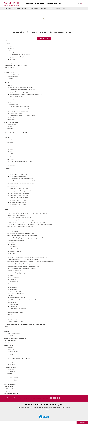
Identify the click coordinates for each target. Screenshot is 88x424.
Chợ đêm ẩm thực (10, 314)
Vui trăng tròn (10, 275)
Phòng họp (9, 353)
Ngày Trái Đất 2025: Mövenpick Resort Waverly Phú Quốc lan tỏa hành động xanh (23, 266)
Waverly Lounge (10, 50)
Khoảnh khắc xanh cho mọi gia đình (16, 113)
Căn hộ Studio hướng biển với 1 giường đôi (18, 202)
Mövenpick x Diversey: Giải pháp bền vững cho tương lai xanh (19, 263)
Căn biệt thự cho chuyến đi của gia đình (15, 312)
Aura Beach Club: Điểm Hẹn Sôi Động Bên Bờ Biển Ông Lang (19, 212)
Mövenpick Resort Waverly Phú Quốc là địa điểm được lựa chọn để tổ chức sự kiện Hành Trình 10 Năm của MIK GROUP (30, 261)
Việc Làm (6, 328)
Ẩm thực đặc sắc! (13, 279)
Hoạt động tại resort (11, 165)
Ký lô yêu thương (10, 316)
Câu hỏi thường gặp (11, 119)
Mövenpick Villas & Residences (13, 186)
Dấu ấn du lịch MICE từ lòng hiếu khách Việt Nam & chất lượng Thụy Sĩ (23, 356)
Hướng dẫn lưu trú (11, 371)
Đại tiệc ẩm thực (13, 249)
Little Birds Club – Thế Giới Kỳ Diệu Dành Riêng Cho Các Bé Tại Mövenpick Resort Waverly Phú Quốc (27, 257)
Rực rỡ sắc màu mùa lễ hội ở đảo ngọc (15, 321)
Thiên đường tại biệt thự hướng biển (14, 270)
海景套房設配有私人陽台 (10, 340)
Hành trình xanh (10, 369)
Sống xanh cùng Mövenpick (12, 104)
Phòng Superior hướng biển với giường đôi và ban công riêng (21, 178)
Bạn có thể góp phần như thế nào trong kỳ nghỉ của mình (20, 106)
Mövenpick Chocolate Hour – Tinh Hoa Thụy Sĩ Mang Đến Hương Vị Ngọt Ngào (22, 259)
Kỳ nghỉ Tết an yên (13, 306)
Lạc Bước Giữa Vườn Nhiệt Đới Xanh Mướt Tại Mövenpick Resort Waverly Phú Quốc (23, 255)
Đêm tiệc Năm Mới (13, 289)
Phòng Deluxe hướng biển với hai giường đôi (18, 174)
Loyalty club (7, 137)
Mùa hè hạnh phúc (11, 295)
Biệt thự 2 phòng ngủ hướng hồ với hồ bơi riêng (19, 195)
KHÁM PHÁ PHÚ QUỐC (12, 375)
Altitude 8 (9, 43)
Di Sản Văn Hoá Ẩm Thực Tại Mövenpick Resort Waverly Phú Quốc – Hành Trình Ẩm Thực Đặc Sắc (26, 222)
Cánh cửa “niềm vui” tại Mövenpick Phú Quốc (16, 215)
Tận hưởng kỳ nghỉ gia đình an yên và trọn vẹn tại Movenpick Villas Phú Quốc (22, 299)
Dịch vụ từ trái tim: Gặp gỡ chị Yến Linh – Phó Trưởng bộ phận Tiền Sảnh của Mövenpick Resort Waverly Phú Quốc (29, 224)
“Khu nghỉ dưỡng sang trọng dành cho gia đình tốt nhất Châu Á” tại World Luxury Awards (27, 99)
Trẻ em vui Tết (7, 391)
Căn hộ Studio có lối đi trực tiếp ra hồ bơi (18, 200)
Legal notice (7, 135)
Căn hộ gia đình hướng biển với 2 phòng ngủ (18, 199)
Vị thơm (11, 155)
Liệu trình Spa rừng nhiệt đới (15, 291)
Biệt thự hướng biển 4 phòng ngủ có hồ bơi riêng (19, 191)
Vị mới (11, 156)
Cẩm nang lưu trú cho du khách (16, 109)
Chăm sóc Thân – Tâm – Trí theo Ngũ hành (15, 293)
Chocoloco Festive (9, 72)
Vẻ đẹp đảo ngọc (13, 253)
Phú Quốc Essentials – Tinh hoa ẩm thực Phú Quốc (20, 54)
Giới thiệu (8, 8)
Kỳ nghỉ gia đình (10, 242)
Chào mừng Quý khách (10, 367)
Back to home (44, 38)
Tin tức (6, 209)
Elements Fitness (10, 163)
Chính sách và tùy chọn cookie (12, 70)
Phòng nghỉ (16, 8)
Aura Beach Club (10, 48)
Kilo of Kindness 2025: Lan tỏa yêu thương (15, 240)
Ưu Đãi (24, 8)
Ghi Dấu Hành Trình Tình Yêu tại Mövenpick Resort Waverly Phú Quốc (21, 233)
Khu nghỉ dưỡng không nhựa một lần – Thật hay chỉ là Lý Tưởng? (22, 115)
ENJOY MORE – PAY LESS (12, 228)
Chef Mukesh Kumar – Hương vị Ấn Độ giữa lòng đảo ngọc (18, 219)
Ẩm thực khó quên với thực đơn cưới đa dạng (15, 63)
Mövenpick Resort (10, 170)
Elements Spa (10, 142)
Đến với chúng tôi (10, 117)
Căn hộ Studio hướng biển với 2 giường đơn (18, 204)
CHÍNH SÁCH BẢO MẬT (15, 398)
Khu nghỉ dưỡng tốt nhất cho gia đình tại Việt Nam (19, 91)
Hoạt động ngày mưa (14, 281)
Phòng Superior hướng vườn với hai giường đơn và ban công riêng (22, 181)
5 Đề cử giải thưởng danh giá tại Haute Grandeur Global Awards (22, 87)
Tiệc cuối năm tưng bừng (12, 300)
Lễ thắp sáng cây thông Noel (12, 74)
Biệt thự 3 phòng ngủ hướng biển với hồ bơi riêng (19, 193)
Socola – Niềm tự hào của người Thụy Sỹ (18, 56)
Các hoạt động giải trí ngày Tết (11, 393)
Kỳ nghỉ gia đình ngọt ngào (15, 277)
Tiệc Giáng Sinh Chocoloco (12, 76)
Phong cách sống (33, 8)
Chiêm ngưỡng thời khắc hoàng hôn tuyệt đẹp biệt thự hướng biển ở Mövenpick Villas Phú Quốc (25, 220)
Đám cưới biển (8, 342)
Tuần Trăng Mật (10, 335)
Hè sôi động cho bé (11, 364)
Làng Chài (9, 46)
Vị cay (11, 146)
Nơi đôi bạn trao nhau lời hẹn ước (13, 333)
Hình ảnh (9, 102)
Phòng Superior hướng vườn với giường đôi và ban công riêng (21, 183)
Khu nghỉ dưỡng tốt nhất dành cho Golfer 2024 (19, 92)
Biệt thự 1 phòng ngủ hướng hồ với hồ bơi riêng (19, 197)
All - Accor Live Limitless (40, 398)
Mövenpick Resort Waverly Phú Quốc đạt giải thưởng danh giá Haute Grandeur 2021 (26, 94)
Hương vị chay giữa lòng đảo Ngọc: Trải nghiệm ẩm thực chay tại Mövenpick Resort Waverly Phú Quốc (27, 237)
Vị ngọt (11, 149)
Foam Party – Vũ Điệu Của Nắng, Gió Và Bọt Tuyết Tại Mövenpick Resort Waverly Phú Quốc (25, 229)
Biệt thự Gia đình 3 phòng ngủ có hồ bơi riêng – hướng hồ (21, 190)
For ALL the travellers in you (12, 231)
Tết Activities (9, 130)
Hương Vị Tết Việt (8, 386)
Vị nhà (11, 151)
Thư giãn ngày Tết (8, 388)
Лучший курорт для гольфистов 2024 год (15, 338)
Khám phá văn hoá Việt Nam (11, 122)
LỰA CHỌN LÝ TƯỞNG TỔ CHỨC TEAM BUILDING (20, 358)
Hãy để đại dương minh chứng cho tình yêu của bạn (17, 362)
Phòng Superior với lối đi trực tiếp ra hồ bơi (18, 176)
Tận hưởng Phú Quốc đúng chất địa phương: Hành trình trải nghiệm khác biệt (22, 268)
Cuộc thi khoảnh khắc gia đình (15, 251)
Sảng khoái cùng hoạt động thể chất (17, 248)
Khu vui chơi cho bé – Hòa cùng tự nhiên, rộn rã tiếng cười (21, 161)
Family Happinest (13, 244)
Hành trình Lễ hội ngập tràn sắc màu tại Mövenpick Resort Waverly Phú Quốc (22, 235)
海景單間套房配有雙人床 (10, 384)
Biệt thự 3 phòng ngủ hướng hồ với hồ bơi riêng (19, 188)
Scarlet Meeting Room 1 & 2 (12, 351)
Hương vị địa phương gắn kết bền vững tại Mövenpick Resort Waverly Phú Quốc (22, 238)
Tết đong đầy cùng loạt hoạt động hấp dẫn (18, 308)
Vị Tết (11, 310)
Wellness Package (13, 246)
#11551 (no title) (10, 52)
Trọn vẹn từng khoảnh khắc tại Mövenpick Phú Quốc (17, 273)
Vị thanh (11, 153)
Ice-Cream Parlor (13, 59)
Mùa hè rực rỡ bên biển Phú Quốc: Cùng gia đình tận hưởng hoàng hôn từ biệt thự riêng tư (24, 264)
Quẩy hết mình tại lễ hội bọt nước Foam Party (16, 297)
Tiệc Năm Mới (10, 78)
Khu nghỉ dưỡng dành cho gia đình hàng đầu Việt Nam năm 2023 (22, 89)
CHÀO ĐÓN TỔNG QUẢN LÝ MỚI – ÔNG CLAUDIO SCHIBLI (19, 217)
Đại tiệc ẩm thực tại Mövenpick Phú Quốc (18, 285)
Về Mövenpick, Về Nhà (11, 302)
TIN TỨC (6, 398)
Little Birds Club (10, 159)
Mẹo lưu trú (9, 373)
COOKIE (25, 398)
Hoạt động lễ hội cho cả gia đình (13, 80)
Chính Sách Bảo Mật (9, 67)
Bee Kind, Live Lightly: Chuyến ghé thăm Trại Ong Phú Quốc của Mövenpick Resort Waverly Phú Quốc (27, 213)
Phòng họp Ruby (10, 349)
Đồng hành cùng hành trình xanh (13, 319)
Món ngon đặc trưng (13, 380)
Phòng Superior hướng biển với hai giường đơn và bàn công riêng (22, 180)
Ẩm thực (51, 8)
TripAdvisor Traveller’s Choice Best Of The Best (19, 98)
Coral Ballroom (10, 347)
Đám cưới (43, 8)
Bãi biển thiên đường (14, 377)
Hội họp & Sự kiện (60, 8)
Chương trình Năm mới (11, 124)
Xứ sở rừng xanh (10, 283)
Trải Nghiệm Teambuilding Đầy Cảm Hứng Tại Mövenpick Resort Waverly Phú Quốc (24, 324)
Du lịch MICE (10, 354)
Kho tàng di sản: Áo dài (11, 126)
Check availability (82, 422)
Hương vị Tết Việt (10, 128)
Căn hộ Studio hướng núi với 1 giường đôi (18, 206)
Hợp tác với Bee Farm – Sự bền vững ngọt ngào (19, 111)
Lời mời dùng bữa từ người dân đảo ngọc (18, 57)
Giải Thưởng (9, 85)
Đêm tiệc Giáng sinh (13, 287)
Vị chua (11, 147)
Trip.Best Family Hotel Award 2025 (16, 96)
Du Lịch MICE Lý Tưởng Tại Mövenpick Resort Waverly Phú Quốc (20, 226)
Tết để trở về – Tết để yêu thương (16, 304)
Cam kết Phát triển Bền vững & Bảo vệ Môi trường (19, 108)
